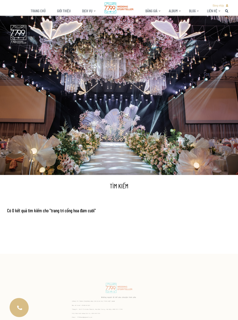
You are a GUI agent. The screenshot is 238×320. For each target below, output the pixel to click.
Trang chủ (38, 10)
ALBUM (173, 10)
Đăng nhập (218, 5)
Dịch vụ (87, 10)
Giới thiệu (64, 10)
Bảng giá (151, 10)
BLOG (192, 10)
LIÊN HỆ (212, 10)
